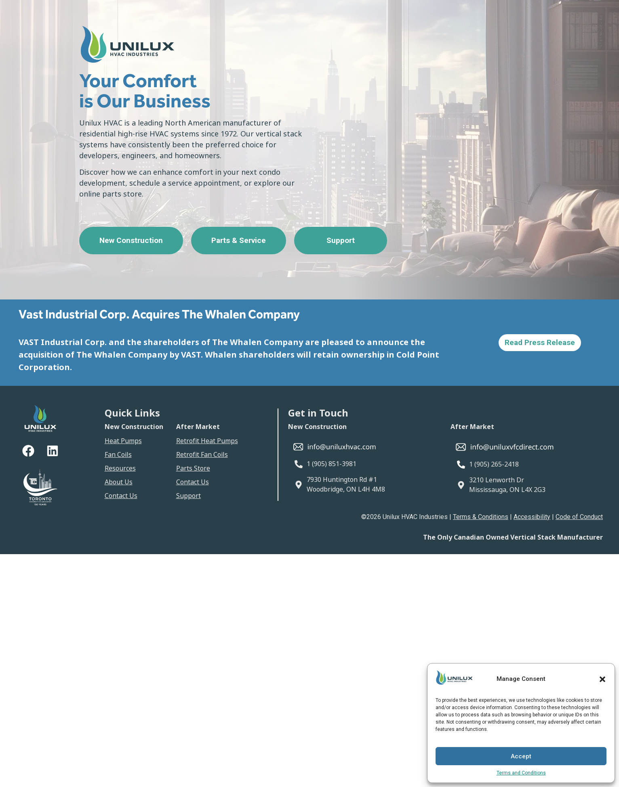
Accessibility (532, 517)
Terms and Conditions (521, 773)
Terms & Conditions (480, 517)
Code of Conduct (579, 517)
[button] (602, 679)
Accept (521, 756)
